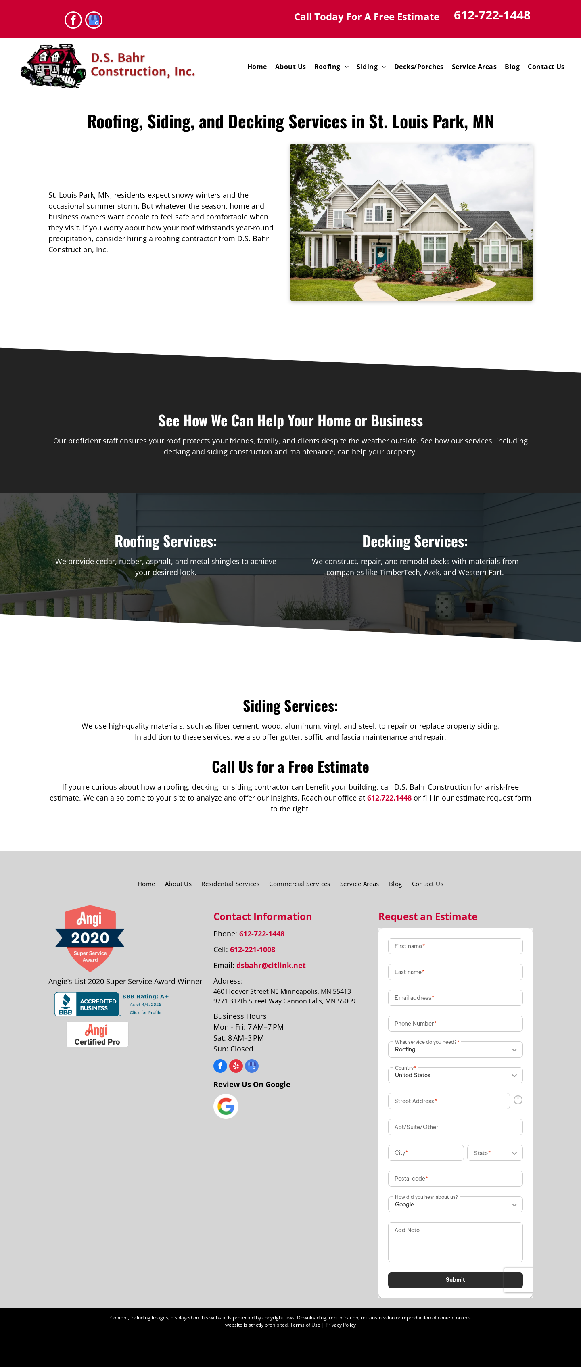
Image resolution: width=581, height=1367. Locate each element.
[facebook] (73, 21)
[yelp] (236, 1067)
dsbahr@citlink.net (271, 965)
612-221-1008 (252, 949)
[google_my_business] (93, 21)
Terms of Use (305, 1324)
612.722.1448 (389, 798)
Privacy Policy (341, 1324)
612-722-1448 (492, 14)
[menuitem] (257, 66)
